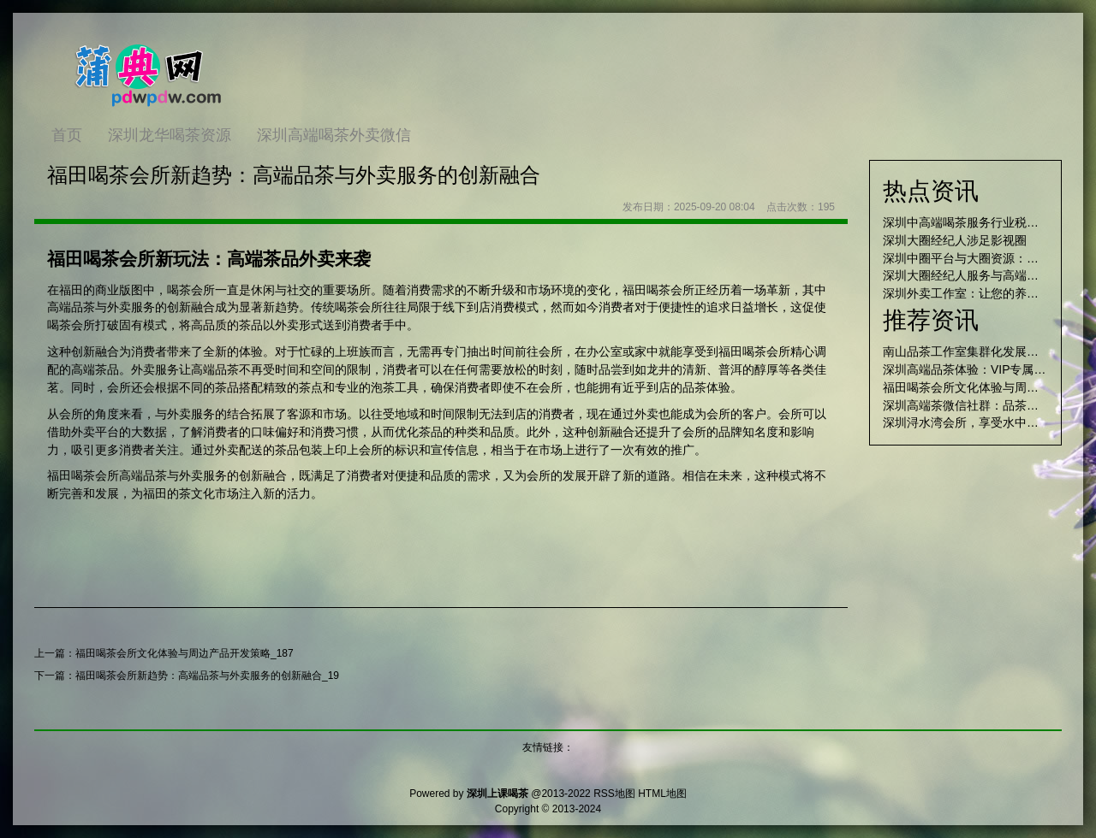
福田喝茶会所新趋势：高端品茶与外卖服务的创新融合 (293, 174)
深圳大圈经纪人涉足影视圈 (955, 240)
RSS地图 (614, 794)
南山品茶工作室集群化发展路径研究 (979, 351)
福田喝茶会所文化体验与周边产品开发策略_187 (184, 653)
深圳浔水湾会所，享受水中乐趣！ (973, 422)
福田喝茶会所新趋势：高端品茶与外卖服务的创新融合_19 (207, 676)
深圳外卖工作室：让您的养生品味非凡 (985, 293)
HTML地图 (662, 794)
